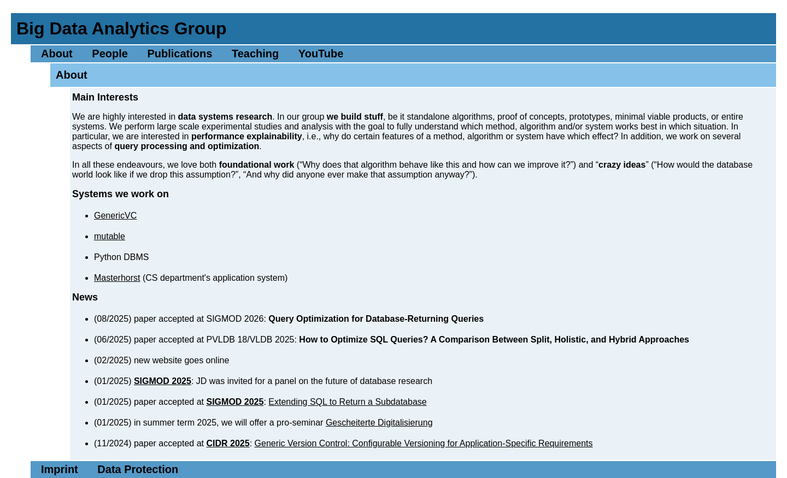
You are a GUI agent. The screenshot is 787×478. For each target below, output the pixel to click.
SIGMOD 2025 (162, 381)
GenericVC (115, 215)
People (110, 54)
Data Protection (137, 469)
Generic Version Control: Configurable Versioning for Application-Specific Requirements (424, 443)
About (57, 54)
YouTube (321, 54)
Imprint (59, 469)
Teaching (255, 54)
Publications (179, 54)
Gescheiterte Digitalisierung (379, 422)
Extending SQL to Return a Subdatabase (347, 401)
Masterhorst (117, 277)
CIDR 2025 (227, 443)
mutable (109, 236)
